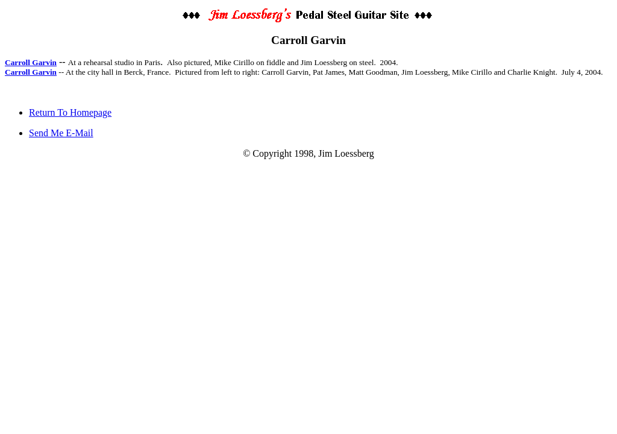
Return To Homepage (70, 112)
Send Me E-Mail (61, 133)
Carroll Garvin (31, 62)
